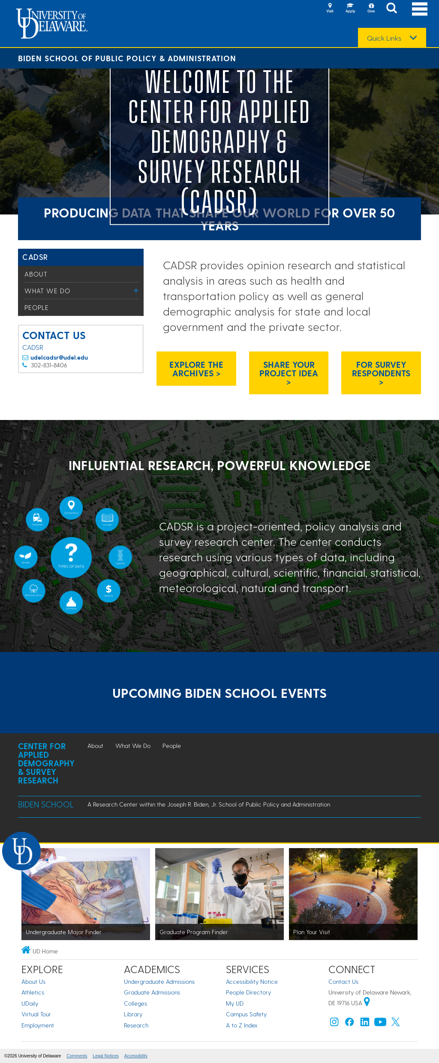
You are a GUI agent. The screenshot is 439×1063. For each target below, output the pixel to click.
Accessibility (135, 1056)
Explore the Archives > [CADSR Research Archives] (196, 368)
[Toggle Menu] (136, 290)
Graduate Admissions (152, 992)
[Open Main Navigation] (419, 8)
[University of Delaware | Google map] (367, 1002)
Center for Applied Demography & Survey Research (46, 763)
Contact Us (343, 981)
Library (133, 1014)
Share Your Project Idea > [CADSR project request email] (288, 373)
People (36, 307)
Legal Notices (106, 1056)
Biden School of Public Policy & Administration (127, 58)
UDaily (29, 1003)
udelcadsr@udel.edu (59, 357)
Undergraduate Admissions (159, 981)
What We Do (47, 291)
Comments (76, 1056)
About (36, 274)
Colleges (135, 1003)
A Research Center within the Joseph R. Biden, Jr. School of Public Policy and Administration (208, 804)
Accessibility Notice (252, 981)
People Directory (248, 992)
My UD (235, 1003)
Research (136, 1025)
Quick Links (384, 38)
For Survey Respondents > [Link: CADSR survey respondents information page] (381, 373)
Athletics (32, 992)
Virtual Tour (36, 1014)
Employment (37, 1025)
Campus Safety (246, 1014)
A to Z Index (242, 1025)
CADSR (35, 256)
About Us (33, 981)
